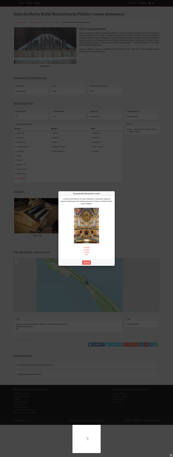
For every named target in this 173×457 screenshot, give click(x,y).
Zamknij (86, 263)
